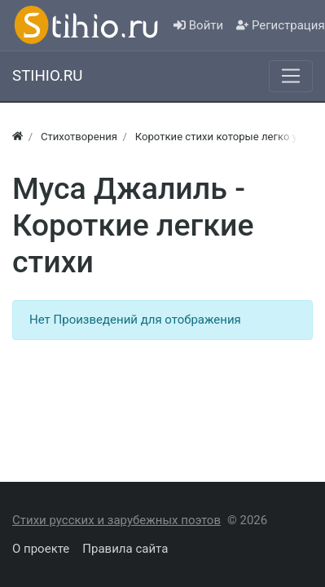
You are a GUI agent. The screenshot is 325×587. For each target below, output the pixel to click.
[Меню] (291, 75)
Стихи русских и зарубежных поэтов (116, 520)
